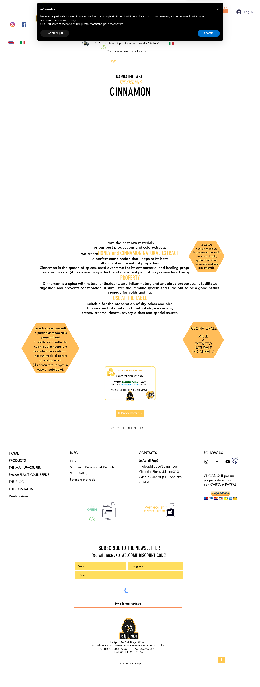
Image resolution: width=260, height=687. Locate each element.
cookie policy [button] (68, 663)
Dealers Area (18, 496)
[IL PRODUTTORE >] (130, 413)
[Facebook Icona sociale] (24, 24)
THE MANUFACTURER (25, 468)
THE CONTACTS (21, 489)
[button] (225, 10)
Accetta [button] (209, 676)
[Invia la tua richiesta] (128, 604)
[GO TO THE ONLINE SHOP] (128, 428)
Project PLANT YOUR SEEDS (29, 475)
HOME (14, 453)
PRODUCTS (17, 460)
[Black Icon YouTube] (227, 461)
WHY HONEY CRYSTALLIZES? (154, 509)
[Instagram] (12, 24)
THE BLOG (16, 482)
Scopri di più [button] (55, 676)
